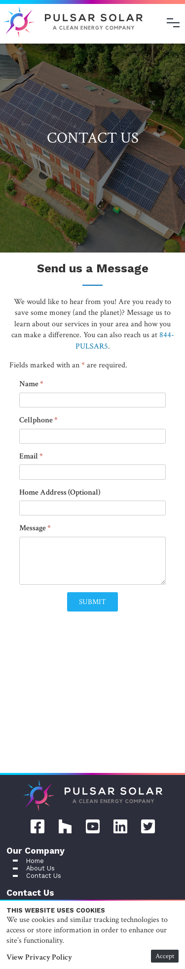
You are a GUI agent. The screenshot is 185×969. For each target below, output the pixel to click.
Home (35, 861)
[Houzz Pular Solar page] (65, 825)
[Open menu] (173, 23)
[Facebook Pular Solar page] (37, 825)
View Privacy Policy (39, 957)
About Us (40, 868)
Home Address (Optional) (59, 492)
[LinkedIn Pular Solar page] (120, 825)
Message (32, 528)
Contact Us (43, 875)
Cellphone (36, 420)
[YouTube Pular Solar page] (93, 825)
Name (28, 384)
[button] (92, 602)
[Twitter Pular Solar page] (148, 825)
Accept (164, 956)
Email (28, 456)
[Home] (93, 796)
